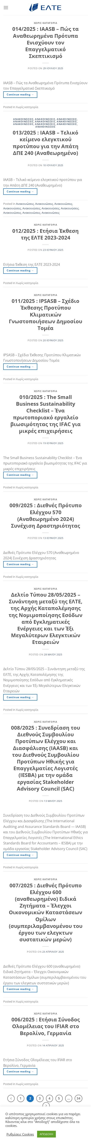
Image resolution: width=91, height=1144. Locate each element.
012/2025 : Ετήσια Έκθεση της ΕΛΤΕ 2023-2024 (45, 234)
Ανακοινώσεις (23, 119)
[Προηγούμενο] (11, 1098)
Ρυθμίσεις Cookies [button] (20, 1134)
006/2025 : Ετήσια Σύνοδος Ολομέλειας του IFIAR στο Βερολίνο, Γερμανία (45, 1026)
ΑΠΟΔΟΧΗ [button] (46, 1134)
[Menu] (5, 7)
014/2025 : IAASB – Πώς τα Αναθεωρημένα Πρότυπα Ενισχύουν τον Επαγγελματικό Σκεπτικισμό (45, 42)
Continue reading (20, 94)
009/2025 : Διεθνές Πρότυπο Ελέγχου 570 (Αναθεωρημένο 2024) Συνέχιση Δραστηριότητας (45, 515)
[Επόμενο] (46, 1106)
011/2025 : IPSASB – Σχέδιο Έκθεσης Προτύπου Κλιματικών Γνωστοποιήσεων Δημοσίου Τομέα (45, 314)
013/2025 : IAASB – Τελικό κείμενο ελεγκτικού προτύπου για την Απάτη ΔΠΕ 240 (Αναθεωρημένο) (45, 142)
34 (78, 1098)
